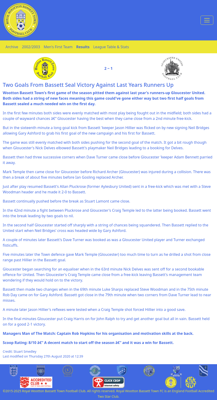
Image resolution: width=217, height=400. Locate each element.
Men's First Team (58, 46)
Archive (12, 46)
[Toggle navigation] (206, 20)
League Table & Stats (111, 46)
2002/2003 (31, 46)
